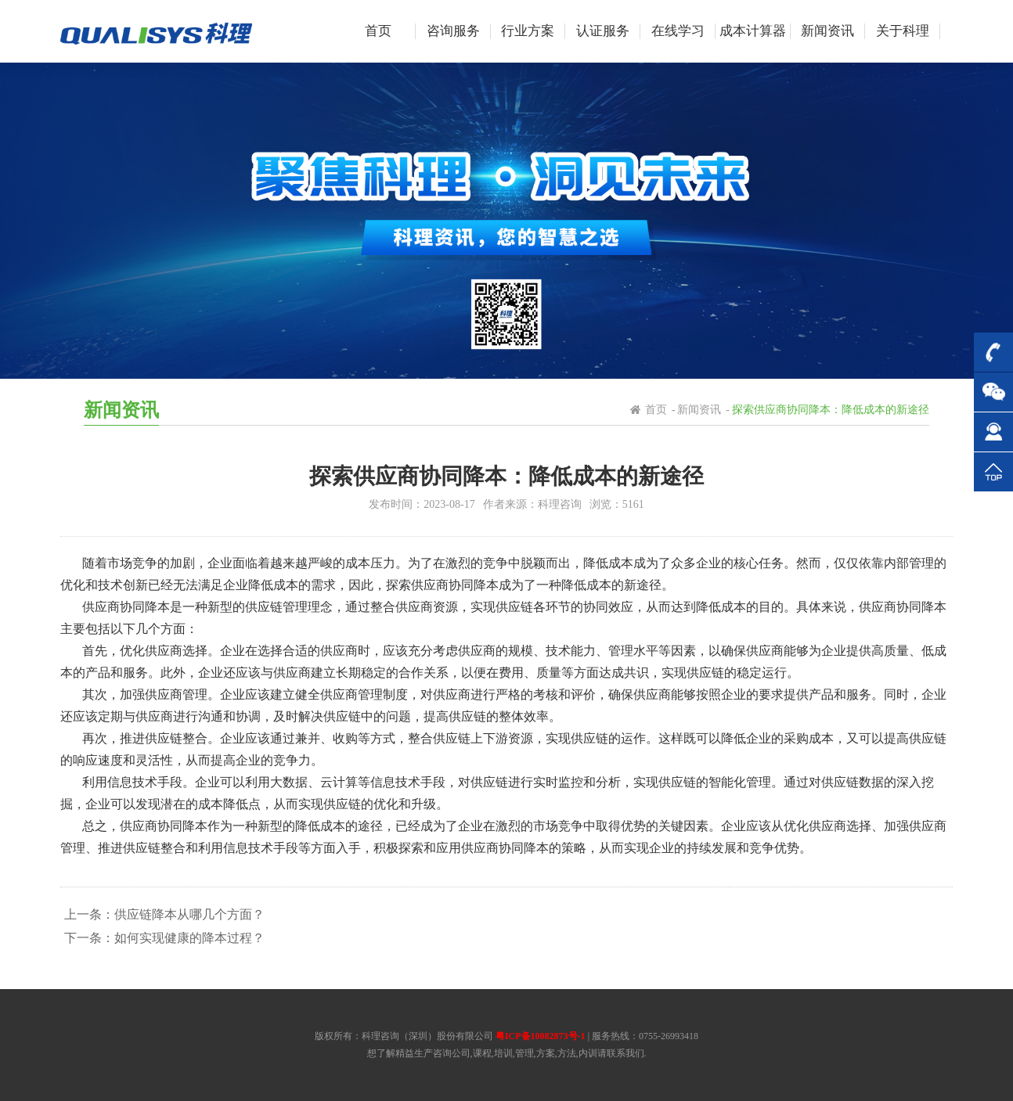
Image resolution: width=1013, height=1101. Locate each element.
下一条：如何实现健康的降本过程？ (164, 937)
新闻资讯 (699, 410)
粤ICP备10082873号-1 (541, 1036)
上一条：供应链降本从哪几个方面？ (164, 914)
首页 (656, 410)
